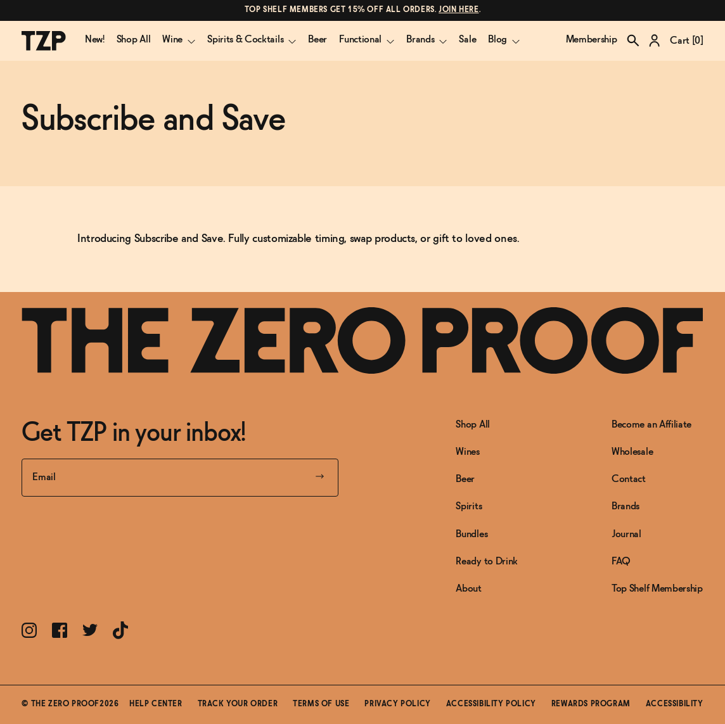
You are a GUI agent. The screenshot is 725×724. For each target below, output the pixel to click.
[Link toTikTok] (120, 630)
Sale (467, 39)
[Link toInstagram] (29, 630)
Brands (426, 40)
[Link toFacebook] (59, 630)
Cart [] (686, 41)
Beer (317, 39)
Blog (504, 40)
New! (95, 39)
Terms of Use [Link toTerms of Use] (321, 704)
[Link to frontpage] (362, 340)
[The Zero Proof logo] (44, 41)
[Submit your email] (319, 478)
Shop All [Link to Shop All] (472, 424)
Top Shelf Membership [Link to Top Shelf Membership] (657, 589)
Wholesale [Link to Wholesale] (632, 452)
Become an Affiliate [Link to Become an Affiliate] (651, 424)
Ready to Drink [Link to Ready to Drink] (487, 561)
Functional (366, 40)
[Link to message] (362, 10)
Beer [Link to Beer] (465, 479)
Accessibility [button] (674, 704)
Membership (591, 39)
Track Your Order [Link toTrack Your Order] (238, 704)
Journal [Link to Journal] (626, 534)
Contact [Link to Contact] (629, 479)
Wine (178, 40)
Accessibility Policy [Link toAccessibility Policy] (491, 704)
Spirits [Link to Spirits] (469, 506)
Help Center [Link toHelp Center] (156, 704)
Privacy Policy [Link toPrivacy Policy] (397, 704)
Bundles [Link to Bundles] (471, 534)
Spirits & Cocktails (251, 40)
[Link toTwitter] (90, 630)
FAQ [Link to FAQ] (621, 561)
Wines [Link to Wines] (467, 452)
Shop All (133, 39)
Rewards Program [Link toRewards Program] (591, 704)
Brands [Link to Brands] (625, 506)
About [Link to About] (468, 589)
